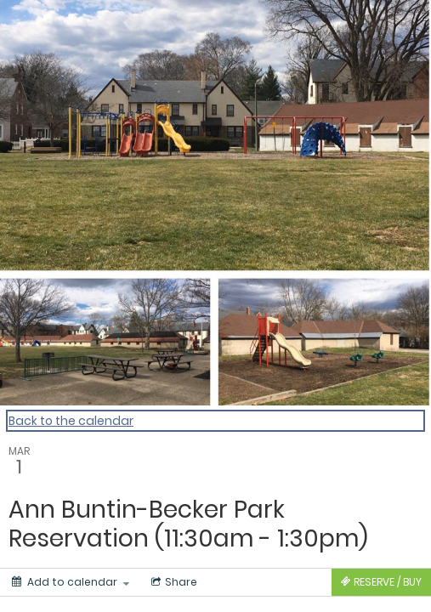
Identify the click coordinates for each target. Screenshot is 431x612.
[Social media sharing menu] (172, 582)
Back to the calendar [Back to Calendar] (71, 420)
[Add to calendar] (70, 582)
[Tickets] (381, 582)
